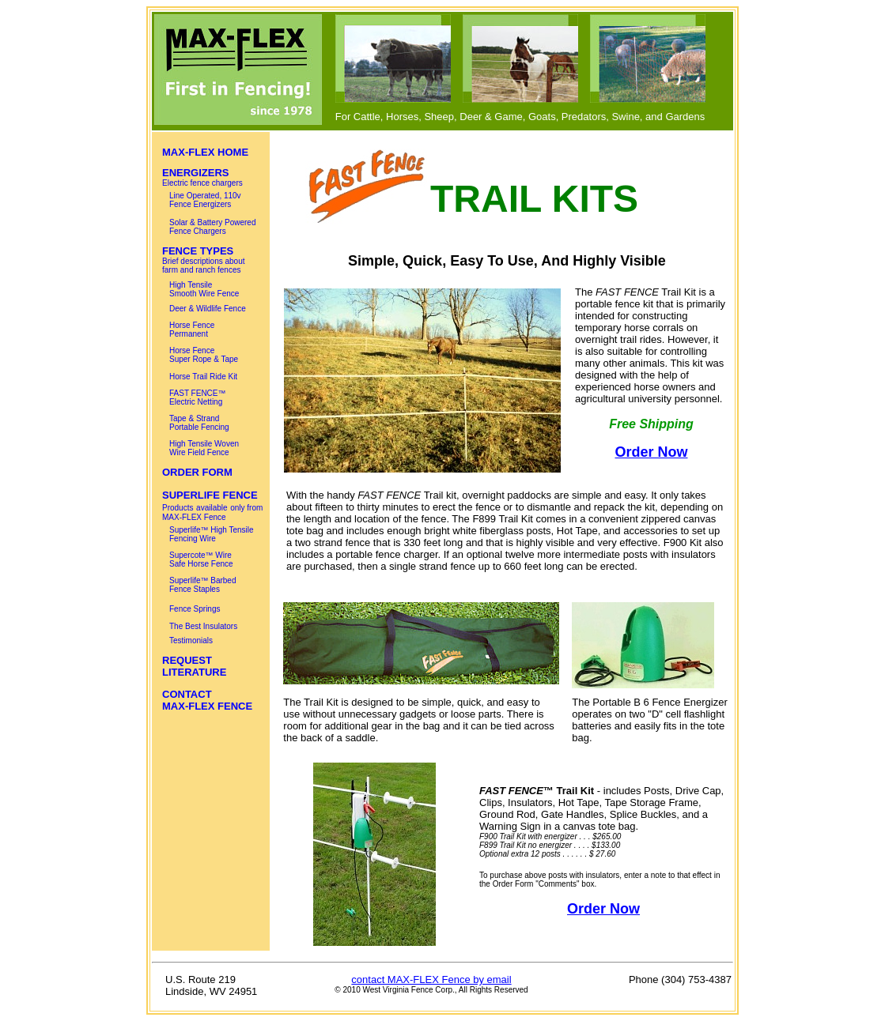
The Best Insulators (203, 626)
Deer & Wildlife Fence (207, 308)
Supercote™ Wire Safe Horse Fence (201, 559)
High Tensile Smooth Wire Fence (204, 289)
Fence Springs (194, 609)
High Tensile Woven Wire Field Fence (204, 448)
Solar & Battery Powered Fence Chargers (212, 226)
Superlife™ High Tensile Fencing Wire (211, 534)
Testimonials (191, 640)
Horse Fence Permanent (191, 329)
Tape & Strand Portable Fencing (199, 422)
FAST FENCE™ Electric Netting (197, 397)
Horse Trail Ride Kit (203, 376)
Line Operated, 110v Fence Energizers (205, 200)
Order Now (651, 452)
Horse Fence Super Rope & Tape (203, 355)
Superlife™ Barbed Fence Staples (202, 584)
